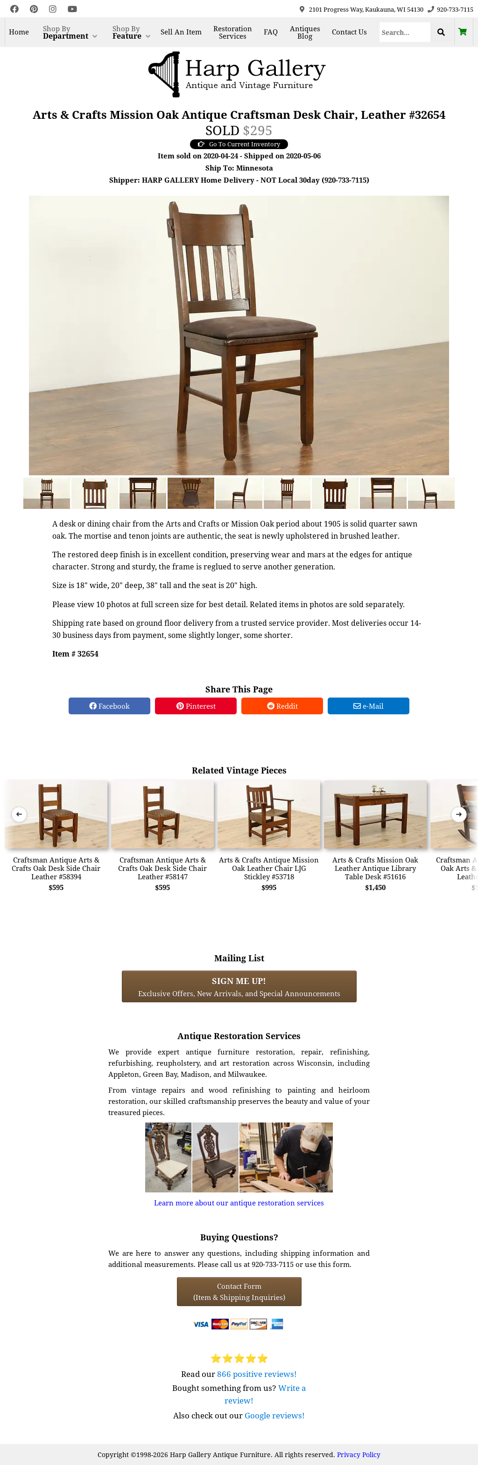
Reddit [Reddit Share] (282, 706)
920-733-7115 (455, 9)
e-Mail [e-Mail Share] (368, 706)
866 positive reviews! (257, 1374)
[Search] (405, 32)
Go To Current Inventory (239, 144)
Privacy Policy (358, 1454)
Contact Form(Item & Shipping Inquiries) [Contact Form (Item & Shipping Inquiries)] (239, 1291)
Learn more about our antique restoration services (239, 1202)
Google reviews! (275, 1415)
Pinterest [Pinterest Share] (196, 706)
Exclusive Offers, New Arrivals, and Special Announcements (239, 986)
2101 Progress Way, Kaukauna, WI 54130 (366, 9)
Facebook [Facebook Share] (109, 706)
